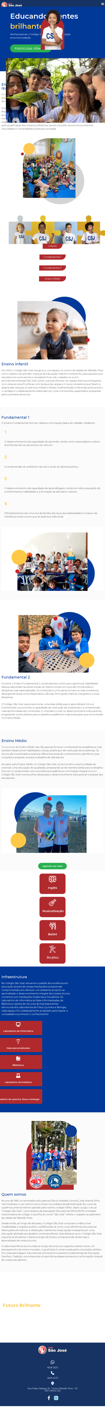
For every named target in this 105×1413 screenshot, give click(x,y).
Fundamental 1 (52, 257)
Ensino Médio (52, 278)
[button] (102, 3)
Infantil (52, 246)
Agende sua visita (52, 866)
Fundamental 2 (53, 268)
